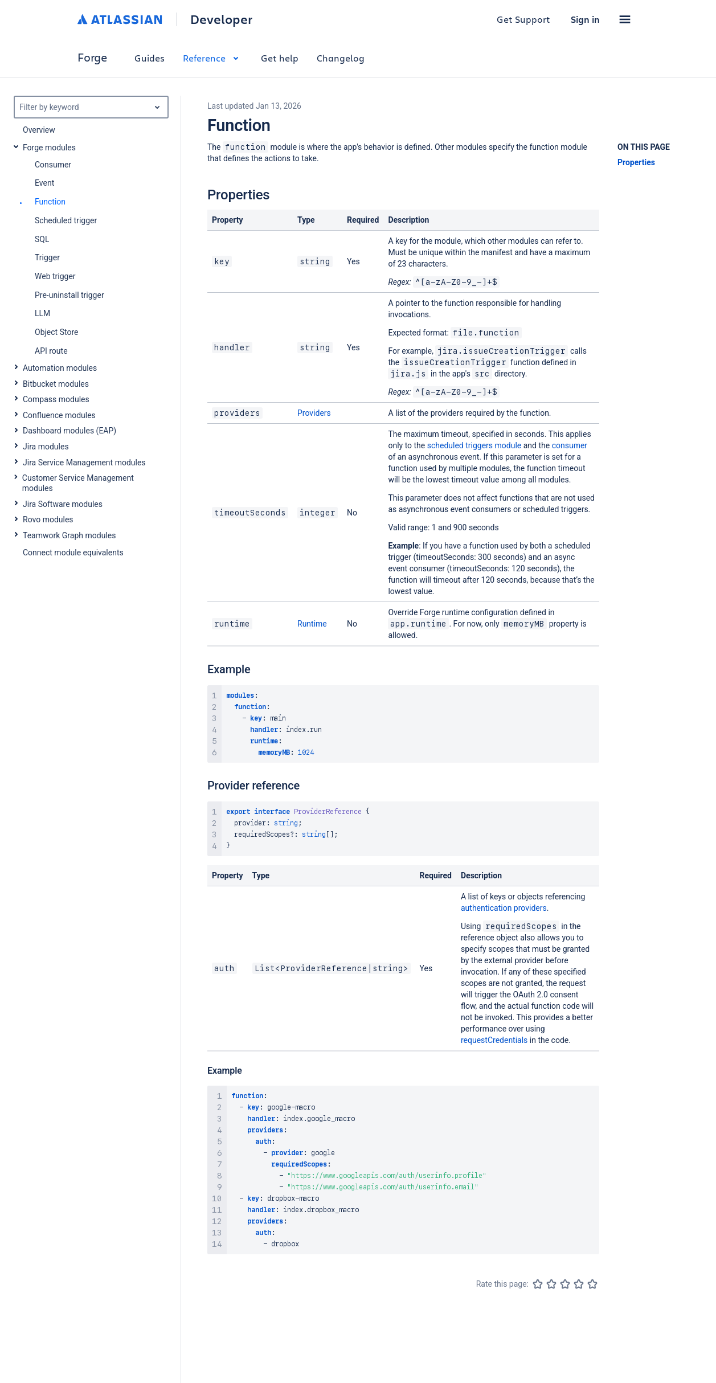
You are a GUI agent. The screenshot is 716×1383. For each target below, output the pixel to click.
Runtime (312, 623)
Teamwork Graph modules (69, 535)
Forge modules (49, 147)
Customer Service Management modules (78, 483)
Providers (314, 413)
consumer (569, 445)
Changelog (341, 58)
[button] (625, 19)
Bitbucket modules (56, 383)
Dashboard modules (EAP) (69, 430)
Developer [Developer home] (221, 19)
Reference (213, 58)
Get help (279, 58)
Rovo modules (48, 519)
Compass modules (56, 399)
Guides (149, 58)
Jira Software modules (63, 504)
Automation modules (60, 368)
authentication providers (504, 908)
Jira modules (46, 446)
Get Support (523, 19)
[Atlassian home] (119, 19)
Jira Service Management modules (84, 462)
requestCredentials (494, 1040)
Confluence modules (59, 415)
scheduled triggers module (474, 445)
